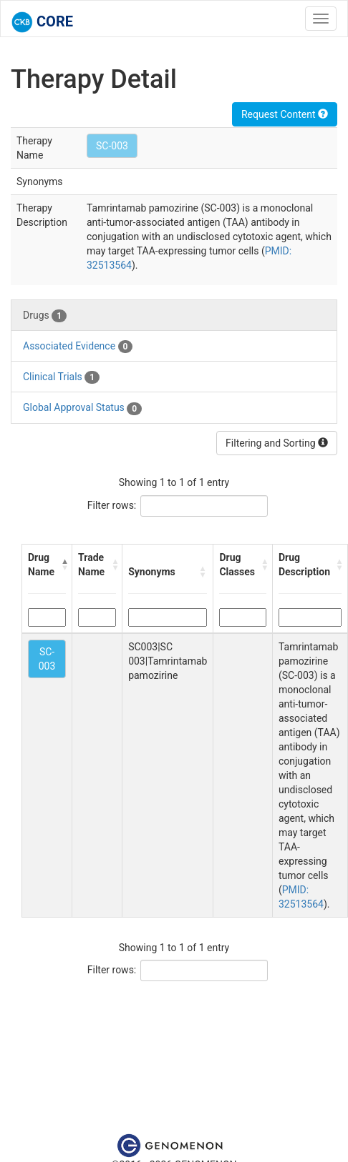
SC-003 (112, 146)
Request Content (284, 114)
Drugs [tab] (45, 315)
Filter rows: (112, 505)
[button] (63, 564)
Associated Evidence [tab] (77, 346)
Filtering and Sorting (277, 443)
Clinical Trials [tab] (61, 377)
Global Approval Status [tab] (82, 408)
